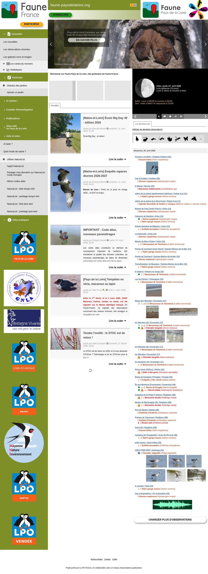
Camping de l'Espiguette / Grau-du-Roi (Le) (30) (156, 435)
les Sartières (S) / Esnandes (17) (149, 362)
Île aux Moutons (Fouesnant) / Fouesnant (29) (155, 385)
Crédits (114, 559)
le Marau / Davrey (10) (144, 186)
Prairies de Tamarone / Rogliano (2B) (151, 417)
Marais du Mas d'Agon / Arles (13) (150, 241)
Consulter (60, 14)
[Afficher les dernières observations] (147, 129)
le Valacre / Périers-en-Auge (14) (149, 272)
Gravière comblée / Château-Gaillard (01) (153, 157)
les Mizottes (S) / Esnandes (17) (149, 323)
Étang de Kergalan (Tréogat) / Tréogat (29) (153, 377)
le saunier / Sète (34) (144, 486)
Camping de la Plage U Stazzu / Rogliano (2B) (155, 395)
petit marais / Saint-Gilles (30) (148, 443)
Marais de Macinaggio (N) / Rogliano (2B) (153, 402)
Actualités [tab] (55, 105)
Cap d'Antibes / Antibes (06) (147, 178)
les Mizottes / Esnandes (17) (147, 354)
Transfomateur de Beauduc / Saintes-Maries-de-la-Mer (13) (161, 264)
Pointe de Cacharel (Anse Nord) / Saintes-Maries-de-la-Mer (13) (163, 249)
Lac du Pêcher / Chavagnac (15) (149, 279)
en (135, 5)
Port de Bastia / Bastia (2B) (147, 410)
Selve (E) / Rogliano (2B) (146, 427)
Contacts (107, 559)
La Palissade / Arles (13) (145, 234)
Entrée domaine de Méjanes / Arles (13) (152, 226)
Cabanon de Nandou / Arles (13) (149, 216)
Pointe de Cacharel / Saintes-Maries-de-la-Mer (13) (157, 256)
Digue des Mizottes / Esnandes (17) (150, 301)
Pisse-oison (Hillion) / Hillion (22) (149, 369)
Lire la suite (117, 159)
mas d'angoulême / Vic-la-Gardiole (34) (152, 494)
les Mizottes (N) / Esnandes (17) (149, 347)
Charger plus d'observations (170, 519)
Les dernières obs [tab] (142, 124)
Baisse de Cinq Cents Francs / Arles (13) (153, 209)
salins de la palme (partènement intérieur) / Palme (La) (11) (161, 194)
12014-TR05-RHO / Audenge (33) (149, 450)
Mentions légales (97, 559)
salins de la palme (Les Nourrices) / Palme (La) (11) (157, 201)
